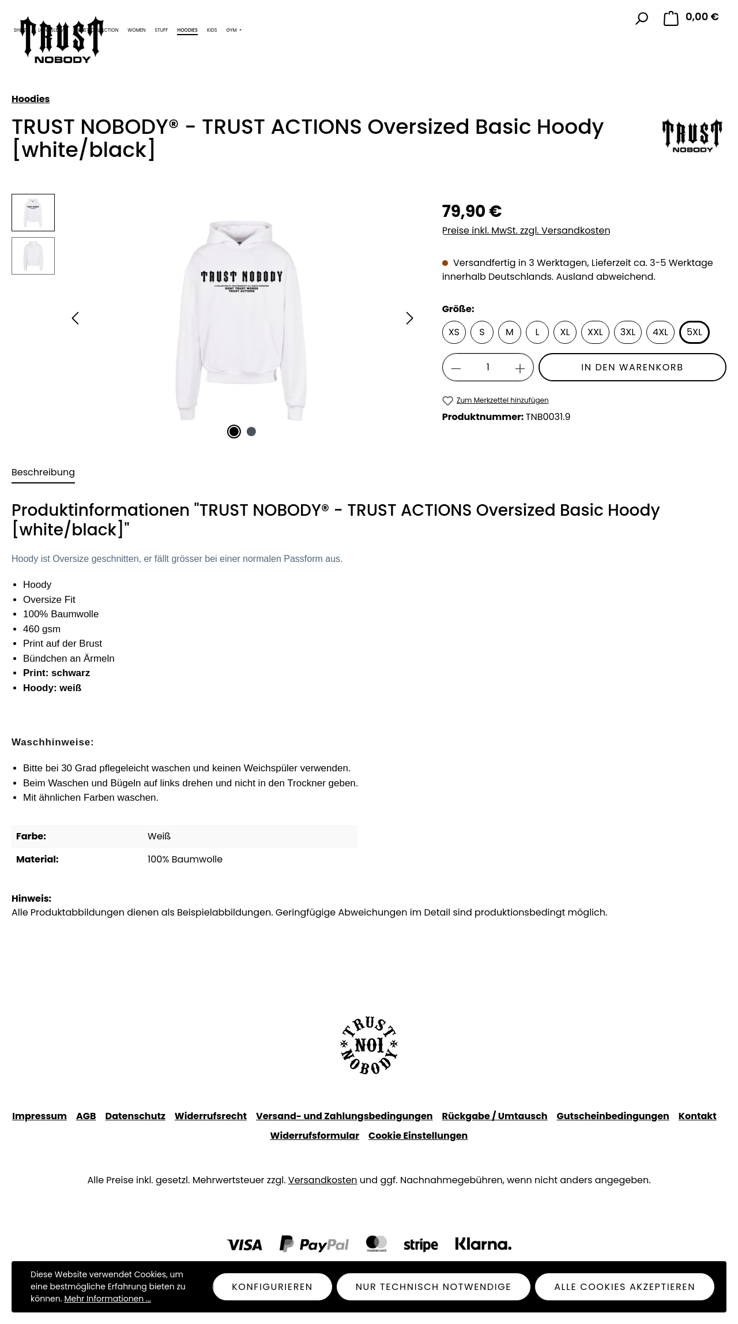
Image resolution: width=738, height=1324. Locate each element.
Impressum (39, 1116)
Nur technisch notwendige (433, 1286)
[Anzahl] (488, 367)
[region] (215, 318)
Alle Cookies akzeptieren (624, 1286)
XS (454, 332)
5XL (694, 332)
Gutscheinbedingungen (613, 1116)
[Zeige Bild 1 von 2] (233, 431)
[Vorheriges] (75, 318)
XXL (595, 332)
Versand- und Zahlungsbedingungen (344, 1116)
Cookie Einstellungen (418, 1135)
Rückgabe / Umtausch (495, 1116)
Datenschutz (135, 1116)
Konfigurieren (272, 1286)
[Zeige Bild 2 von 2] (251, 431)
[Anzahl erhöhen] (520, 367)
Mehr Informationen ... (107, 1298)
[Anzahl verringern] (456, 367)
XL (565, 332)
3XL (627, 332)
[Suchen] (641, 18)
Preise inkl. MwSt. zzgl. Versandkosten (526, 230)
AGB (86, 1116)
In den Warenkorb (632, 367)
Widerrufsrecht (211, 1116)
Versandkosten (322, 1180)
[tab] (43, 473)
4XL (660, 332)
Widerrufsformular (314, 1135)
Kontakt (698, 1116)
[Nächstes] (410, 318)
